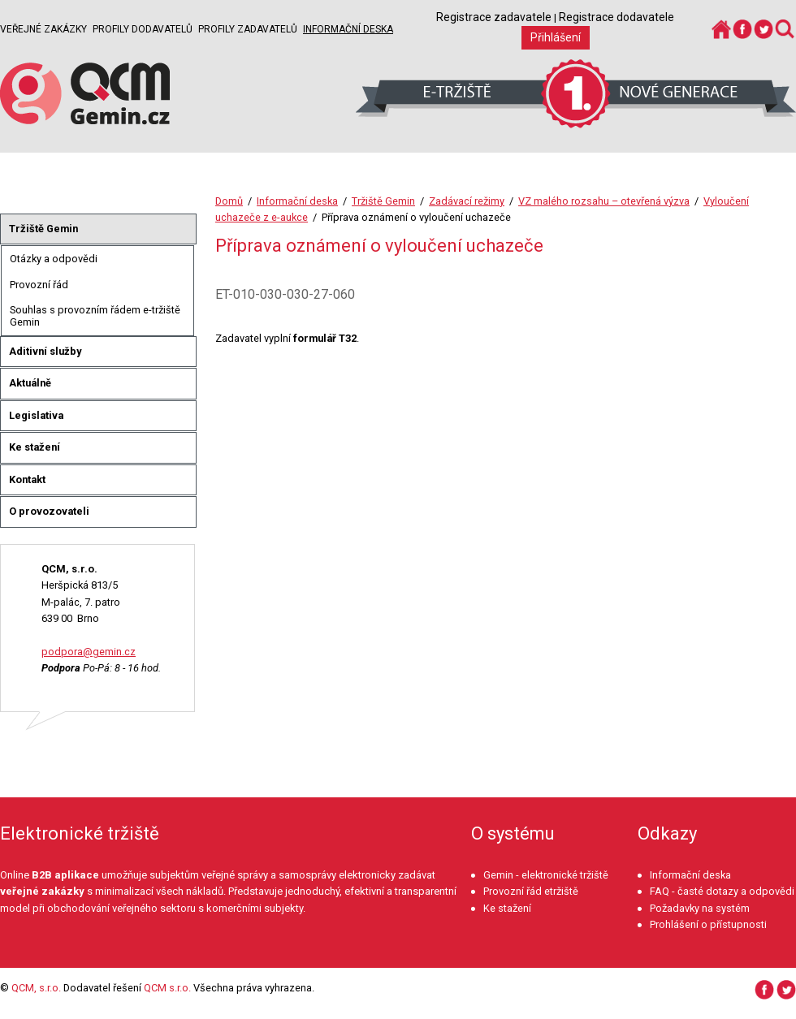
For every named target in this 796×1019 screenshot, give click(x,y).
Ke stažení (34, 447)
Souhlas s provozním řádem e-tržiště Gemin (95, 316)
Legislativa (36, 415)
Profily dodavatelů (143, 29)
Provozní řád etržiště (530, 891)
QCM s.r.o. (167, 988)
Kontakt (27, 479)
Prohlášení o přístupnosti (708, 924)
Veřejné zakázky (43, 29)
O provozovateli (49, 511)
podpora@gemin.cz (88, 652)
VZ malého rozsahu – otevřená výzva (604, 201)
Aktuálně (30, 383)
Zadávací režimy (466, 201)
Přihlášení (555, 37)
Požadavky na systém (700, 908)
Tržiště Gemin (383, 201)
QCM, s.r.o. (36, 988)
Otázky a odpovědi (53, 259)
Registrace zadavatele (494, 17)
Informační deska (348, 29)
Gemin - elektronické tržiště (545, 875)
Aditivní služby (45, 351)
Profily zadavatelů (247, 29)
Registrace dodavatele (616, 17)
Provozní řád (39, 284)
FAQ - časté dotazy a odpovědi (722, 891)
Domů (229, 201)
